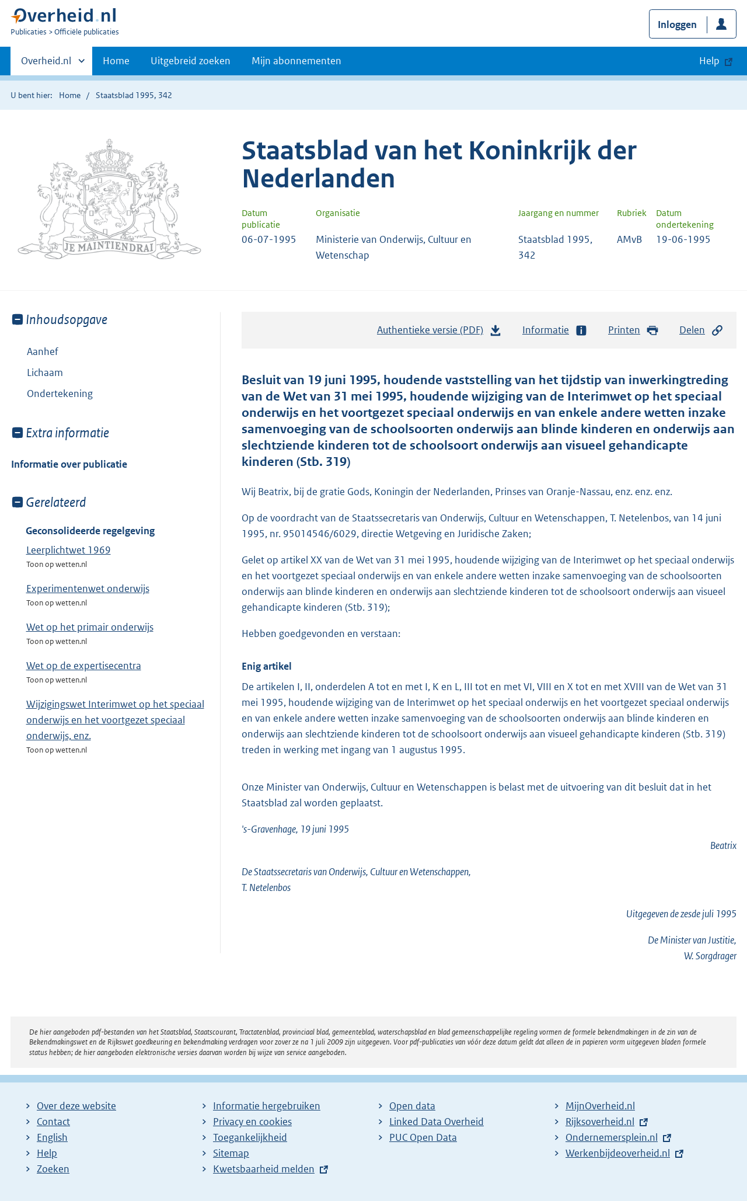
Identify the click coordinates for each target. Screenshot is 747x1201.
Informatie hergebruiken (266, 1105)
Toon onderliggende (19, 372)
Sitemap (231, 1153)
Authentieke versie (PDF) (439, 332)
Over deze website (76, 1105)
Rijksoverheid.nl (600, 1121)
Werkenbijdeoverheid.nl (618, 1153)
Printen (633, 330)
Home (116, 60)
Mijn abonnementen (296, 60)
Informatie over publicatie (69, 464)
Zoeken (53, 1168)
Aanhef (42, 351)
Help (47, 1153)
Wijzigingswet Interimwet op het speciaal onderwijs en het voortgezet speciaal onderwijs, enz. (115, 720)
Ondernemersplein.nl (612, 1137)
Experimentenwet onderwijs (87, 588)
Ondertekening (60, 393)
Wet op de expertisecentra (83, 665)
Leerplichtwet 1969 (68, 550)
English (52, 1137)
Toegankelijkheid (250, 1137)
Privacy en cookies (252, 1121)
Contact (53, 1121)
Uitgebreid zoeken (191, 60)
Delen (701, 330)
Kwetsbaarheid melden (264, 1168)
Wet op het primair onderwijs (89, 627)
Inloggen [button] (677, 24)
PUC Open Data (423, 1137)
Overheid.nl (46, 64)
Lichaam (37, 372)
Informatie (555, 330)
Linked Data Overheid (436, 1121)
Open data (412, 1105)
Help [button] (709, 60)
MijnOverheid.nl (600, 1105)
